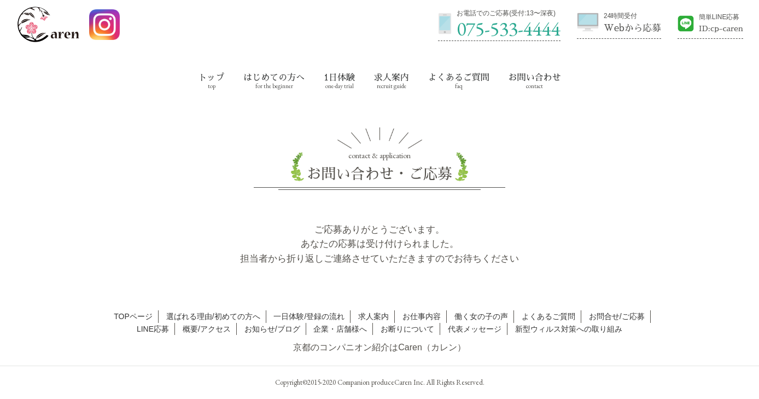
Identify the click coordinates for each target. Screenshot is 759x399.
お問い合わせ (534, 77)
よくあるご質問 (458, 77)
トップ (211, 77)
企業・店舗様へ (340, 329)
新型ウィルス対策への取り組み (568, 329)
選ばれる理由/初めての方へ (213, 316)
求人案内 (391, 77)
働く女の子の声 (481, 316)
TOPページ (133, 316)
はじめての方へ (274, 77)
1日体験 (339, 77)
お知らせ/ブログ (272, 329)
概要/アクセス (207, 329)
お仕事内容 (421, 316)
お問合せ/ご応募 (617, 316)
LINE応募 (153, 329)
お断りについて (407, 329)
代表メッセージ (474, 329)
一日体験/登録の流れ (309, 316)
